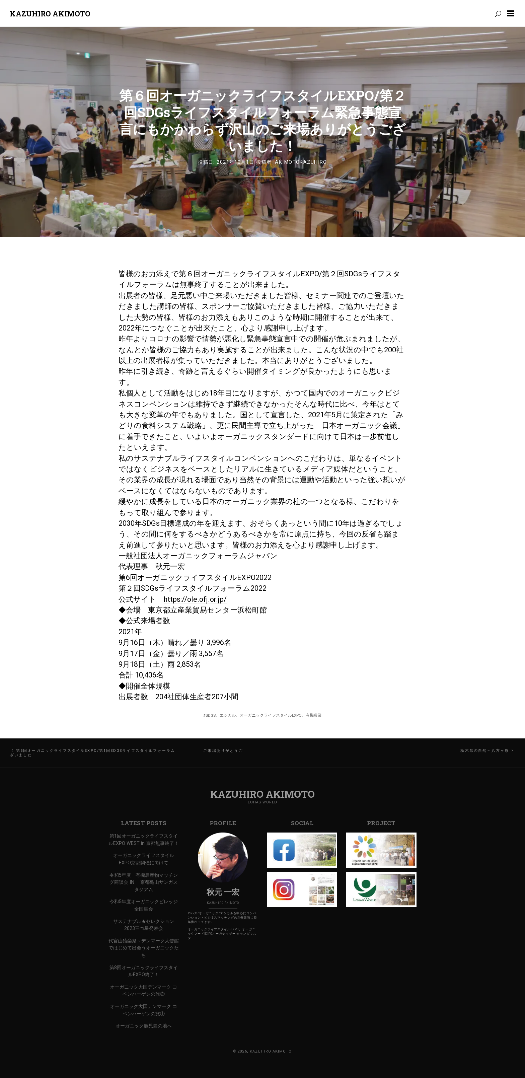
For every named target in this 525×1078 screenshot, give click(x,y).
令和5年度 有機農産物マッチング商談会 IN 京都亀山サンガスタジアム (143, 882)
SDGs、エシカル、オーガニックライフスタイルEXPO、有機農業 (264, 715)
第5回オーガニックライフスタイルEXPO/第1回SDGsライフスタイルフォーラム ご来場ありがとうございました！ (126, 752)
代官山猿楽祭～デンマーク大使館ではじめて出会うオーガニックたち (143, 948)
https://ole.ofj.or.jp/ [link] (195, 599)
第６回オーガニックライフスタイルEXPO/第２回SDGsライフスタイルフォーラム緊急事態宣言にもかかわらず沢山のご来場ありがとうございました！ (262, 120)
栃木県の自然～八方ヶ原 (484, 750)
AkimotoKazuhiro (301, 162)
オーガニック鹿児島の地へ (144, 1026)
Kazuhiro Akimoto (50, 13)
